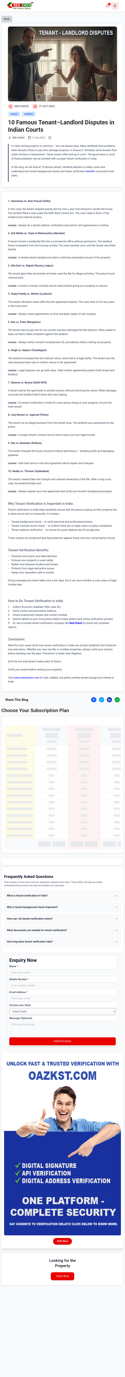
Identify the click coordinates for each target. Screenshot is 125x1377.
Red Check (75, 623)
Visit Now (62, 1241)
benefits (90, 171)
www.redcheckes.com (26, 677)
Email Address (18, 992)
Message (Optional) (20, 1018)
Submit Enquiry (62, 1041)
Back (7, 18)
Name (13, 966)
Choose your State (20, 1005)
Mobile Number (19, 979)
